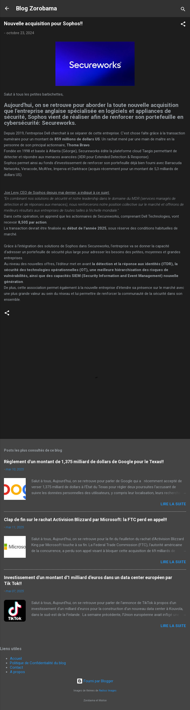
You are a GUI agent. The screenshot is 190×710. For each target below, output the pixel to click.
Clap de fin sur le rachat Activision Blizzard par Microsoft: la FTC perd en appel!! (85, 519)
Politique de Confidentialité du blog (38, 663)
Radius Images (108, 690)
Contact (16, 667)
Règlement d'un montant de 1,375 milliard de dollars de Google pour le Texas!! (84, 461)
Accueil (16, 658)
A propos (17, 672)
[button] (183, 25)
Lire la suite (173, 504)
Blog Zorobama (36, 8)
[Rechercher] (183, 10)
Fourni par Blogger (95, 681)
